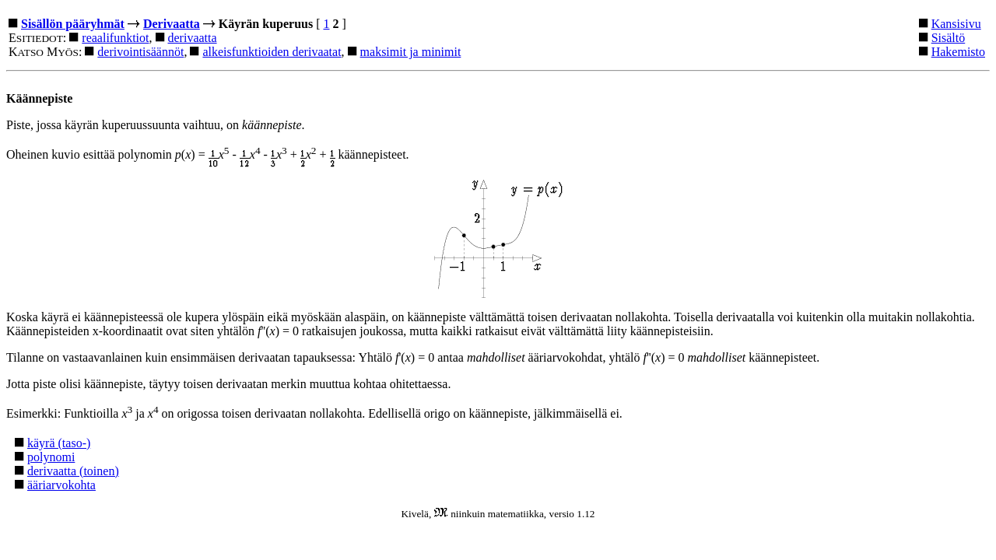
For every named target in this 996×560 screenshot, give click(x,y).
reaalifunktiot (115, 37)
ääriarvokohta (61, 485)
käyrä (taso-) (58, 443)
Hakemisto (958, 51)
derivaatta (192, 37)
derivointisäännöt (140, 51)
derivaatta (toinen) (73, 471)
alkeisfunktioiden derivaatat (271, 51)
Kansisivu (956, 23)
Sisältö (948, 37)
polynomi (51, 457)
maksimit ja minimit (410, 51)
